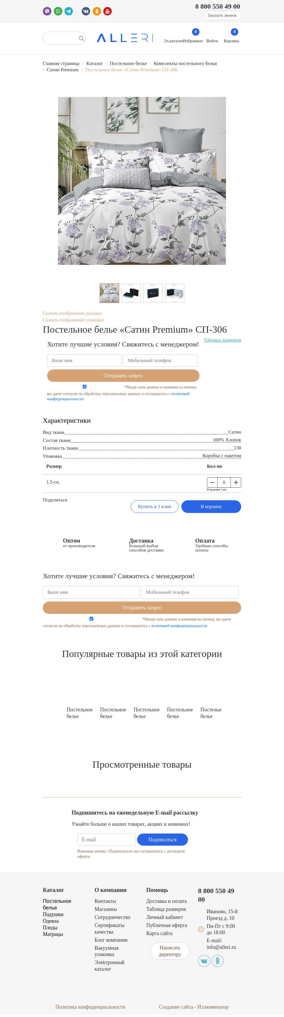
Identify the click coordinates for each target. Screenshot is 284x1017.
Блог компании (111, 942)
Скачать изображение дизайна (72, 313)
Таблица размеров (222, 340)
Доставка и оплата (166, 904)
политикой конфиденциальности (179, 626)
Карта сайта (159, 936)
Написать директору (170, 953)
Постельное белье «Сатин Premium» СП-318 (180, 715)
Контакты (105, 904)
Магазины (106, 912)
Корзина (231, 41)
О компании (110, 892)
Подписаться (163, 842)
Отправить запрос (123, 375)
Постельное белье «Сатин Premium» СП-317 (113, 715)
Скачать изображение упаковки (73, 319)
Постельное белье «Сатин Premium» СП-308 (147, 715)
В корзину (211, 506)
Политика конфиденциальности (90, 1009)
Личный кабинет (164, 919)
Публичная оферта (166, 927)
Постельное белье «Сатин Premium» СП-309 (213, 715)
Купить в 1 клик (154, 506)
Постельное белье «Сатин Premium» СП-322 (80, 715)
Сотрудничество (113, 919)
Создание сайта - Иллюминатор (194, 1009)
